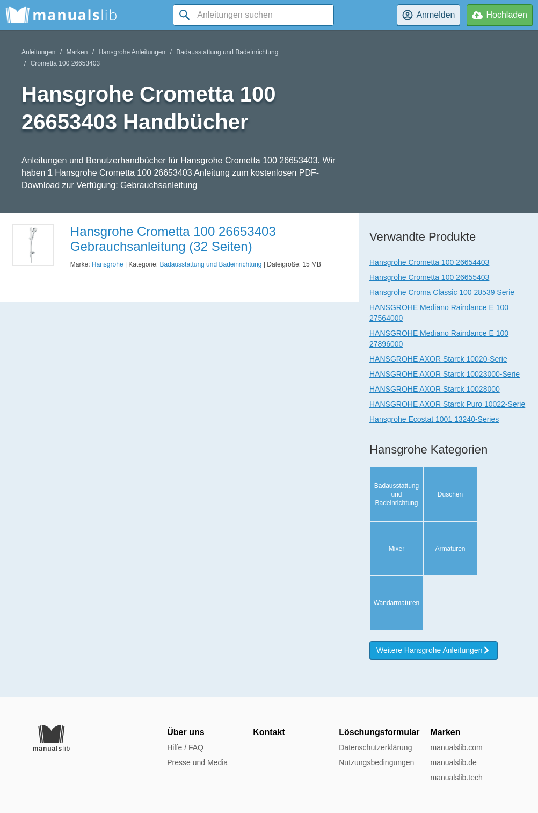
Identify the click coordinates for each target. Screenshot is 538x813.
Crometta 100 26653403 (65, 63)
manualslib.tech (456, 777)
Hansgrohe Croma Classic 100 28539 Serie (441, 292)
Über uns (185, 732)
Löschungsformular (379, 732)
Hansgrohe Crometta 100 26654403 (429, 262)
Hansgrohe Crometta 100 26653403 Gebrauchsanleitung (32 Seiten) (173, 239)
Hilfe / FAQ (185, 747)
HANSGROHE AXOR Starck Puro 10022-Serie (447, 404)
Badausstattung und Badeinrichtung (227, 52)
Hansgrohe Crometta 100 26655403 (429, 277)
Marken (77, 52)
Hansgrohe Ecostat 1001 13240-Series (434, 419)
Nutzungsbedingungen (376, 762)
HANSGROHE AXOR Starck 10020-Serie (438, 359)
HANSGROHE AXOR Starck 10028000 (434, 389)
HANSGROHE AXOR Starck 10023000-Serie (444, 374)
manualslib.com (456, 747)
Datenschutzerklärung (375, 747)
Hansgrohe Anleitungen (131, 52)
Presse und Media (197, 762)
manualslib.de (453, 762)
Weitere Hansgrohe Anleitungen (433, 650)
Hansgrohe (107, 264)
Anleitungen (38, 52)
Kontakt (269, 732)
